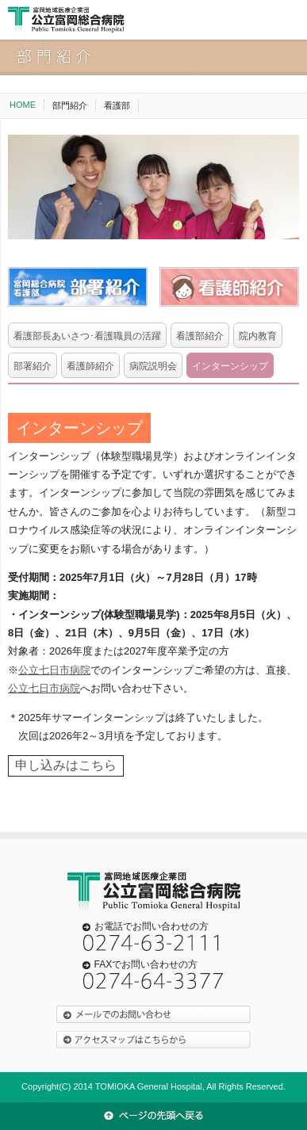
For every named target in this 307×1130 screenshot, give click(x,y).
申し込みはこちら (66, 765)
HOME (23, 104)
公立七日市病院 (54, 670)
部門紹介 (69, 105)
